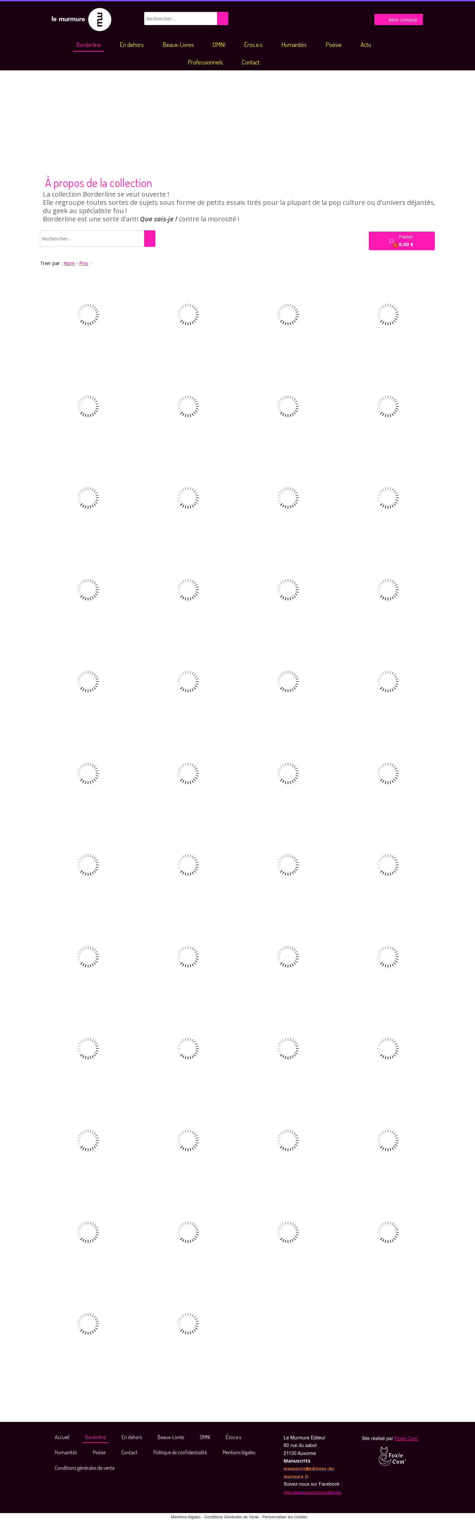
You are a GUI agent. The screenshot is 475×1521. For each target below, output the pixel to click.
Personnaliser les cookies (285, 1517)
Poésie (334, 44)
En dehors (132, 44)
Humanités (294, 44)
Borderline (88, 44)
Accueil (62, 1437)
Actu (366, 44)
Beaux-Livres (178, 44)
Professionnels (205, 62)
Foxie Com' (406, 1438)
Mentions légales (239, 1452)
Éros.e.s (253, 44)
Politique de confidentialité (180, 1452)
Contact (251, 62)
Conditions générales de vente (84, 1468)
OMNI (219, 44)
